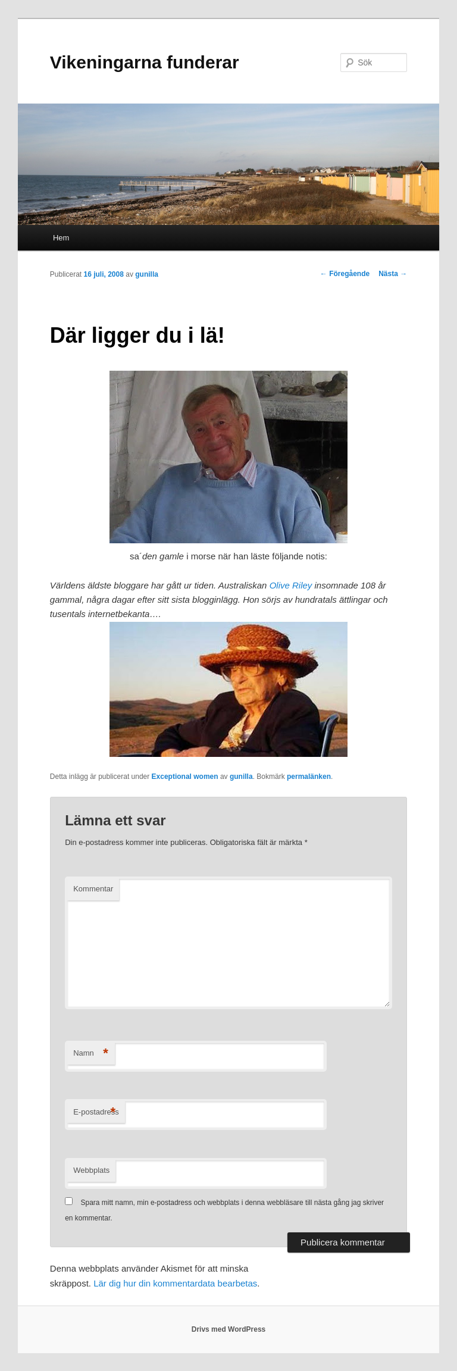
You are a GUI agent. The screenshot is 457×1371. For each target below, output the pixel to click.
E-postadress (96, 1112)
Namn (90, 1053)
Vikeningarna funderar (144, 62)
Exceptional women (185, 776)
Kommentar (93, 888)
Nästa (392, 274)
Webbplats (91, 1170)
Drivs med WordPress (229, 1329)
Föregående (345, 274)
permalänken (309, 776)
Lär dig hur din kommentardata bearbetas (175, 1283)
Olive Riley (291, 585)
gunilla (146, 274)
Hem (61, 237)
